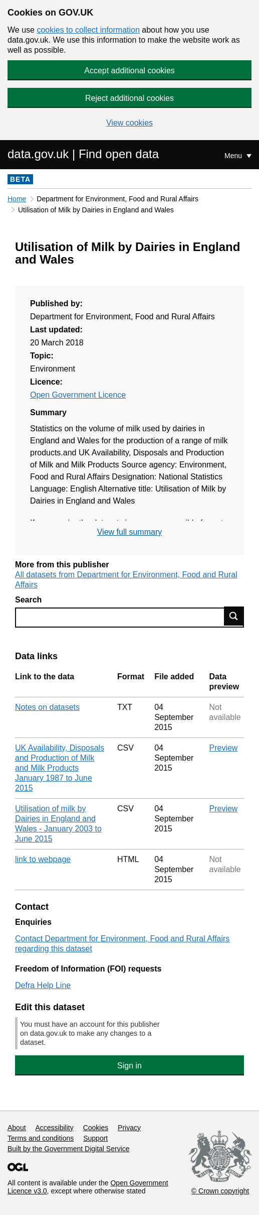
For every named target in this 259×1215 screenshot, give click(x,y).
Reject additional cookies (129, 98)
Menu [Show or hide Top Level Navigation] (234, 156)
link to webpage (43, 859)
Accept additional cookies (129, 70)
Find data (234, 616)
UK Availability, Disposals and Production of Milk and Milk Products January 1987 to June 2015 (59, 768)
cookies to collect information (88, 30)
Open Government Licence (78, 395)
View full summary (129, 532)
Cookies (96, 1128)
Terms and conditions (41, 1138)
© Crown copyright (220, 1191)
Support (95, 1138)
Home (17, 199)
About (17, 1128)
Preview (223, 748)
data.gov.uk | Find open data (83, 154)
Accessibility (54, 1128)
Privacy (129, 1128)
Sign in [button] (129, 1065)
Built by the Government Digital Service (69, 1149)
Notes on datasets (47, 707)
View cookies (129, 122)
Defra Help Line (43, 985)
